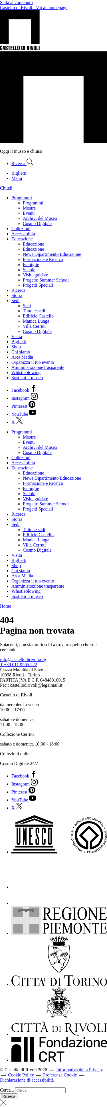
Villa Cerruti (34, 326)
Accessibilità (23, 233)
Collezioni (21, 228)
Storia (16, 295)
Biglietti (18, 341)
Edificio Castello (38, 316)
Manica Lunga (36, 321)
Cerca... (7, 1090)
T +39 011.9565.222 (18, 664)
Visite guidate (35, 274)
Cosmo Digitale (37, 223)
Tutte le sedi (34, 310)
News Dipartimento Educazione (52, 254)
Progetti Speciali (38, 285)
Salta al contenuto (16, 2)
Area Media (22, 357)
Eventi (29, 213)
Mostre (29, 208)
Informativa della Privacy (79, 1069)
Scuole (29, 269)
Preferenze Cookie (60, 1074)
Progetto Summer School (46, 280)
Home (5, 606)
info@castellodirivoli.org (23, 659)
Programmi (21, 197)
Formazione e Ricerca (43, 259)
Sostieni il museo (27, 377)
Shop (16, 346)
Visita (16, 336)
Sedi (15, 300)
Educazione (22, 238)
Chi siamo (20, 351)
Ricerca (18, 290)
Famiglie (31, 264)
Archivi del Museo (40, 218)
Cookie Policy (21, 1074)
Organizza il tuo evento (32, 362)
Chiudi (6, 188)
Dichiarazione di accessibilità (27, 1080)
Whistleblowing (26, 372)
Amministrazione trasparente (37, 367)
